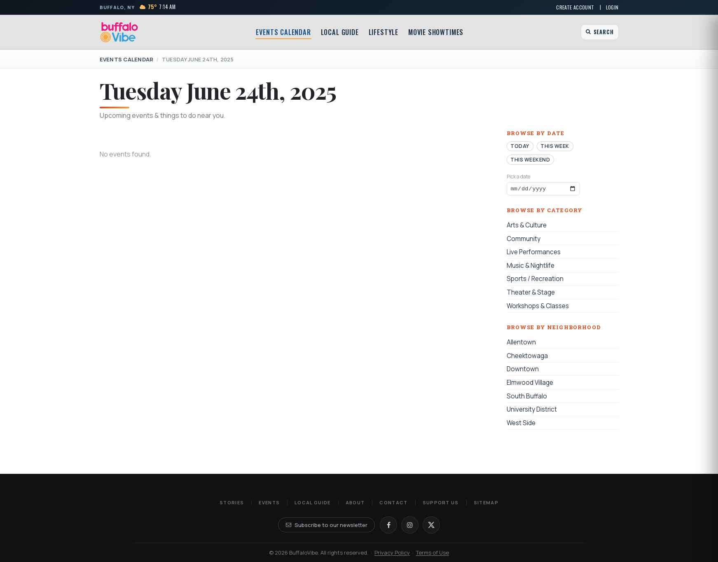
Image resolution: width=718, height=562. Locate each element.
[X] (431, 525)
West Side (521, 424)
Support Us (441, 502)
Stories (232, 502)
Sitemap (486, 502)
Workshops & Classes (538, 307)
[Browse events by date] (543, 189)
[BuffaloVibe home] (119, 32)
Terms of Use (432, 552)
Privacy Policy (392, 552)
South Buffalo (527, 397)
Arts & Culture (527, 226)
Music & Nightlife (530, 266)
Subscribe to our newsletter (326, 525)
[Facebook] (388, 525)
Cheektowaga (527, 357)
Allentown (521, 344)
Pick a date (518, 176)
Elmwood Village (530, 383)
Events (269, 502)
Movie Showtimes (435, 32)
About (355, 502)
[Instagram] (410, 525)
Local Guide (340, 32)
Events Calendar (283, 32)
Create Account (575, 7)
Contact (393, 502)
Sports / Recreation (535, 280)
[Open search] (599, 32)
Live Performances (534, 253)
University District (532, 411)
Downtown (523, 370)
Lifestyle (383, 32)
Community (523, 240)
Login (612, 7)
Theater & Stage (531, 293)
